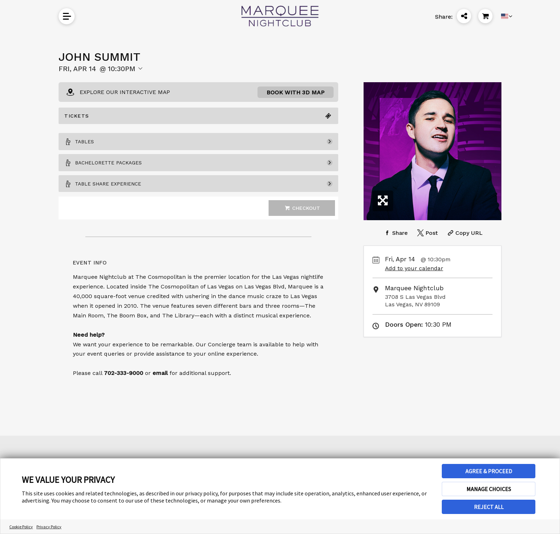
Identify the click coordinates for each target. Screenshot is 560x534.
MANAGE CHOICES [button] (488, 489)
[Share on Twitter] (427, 233)
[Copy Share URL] (464, 233)
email (160, 385)
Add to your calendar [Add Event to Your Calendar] (414, 268)
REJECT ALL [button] (489, 506)
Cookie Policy (21, 526)
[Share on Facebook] (395, 233)
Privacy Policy (48, 526)
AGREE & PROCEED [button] (488, 471)
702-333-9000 (123, 385)
